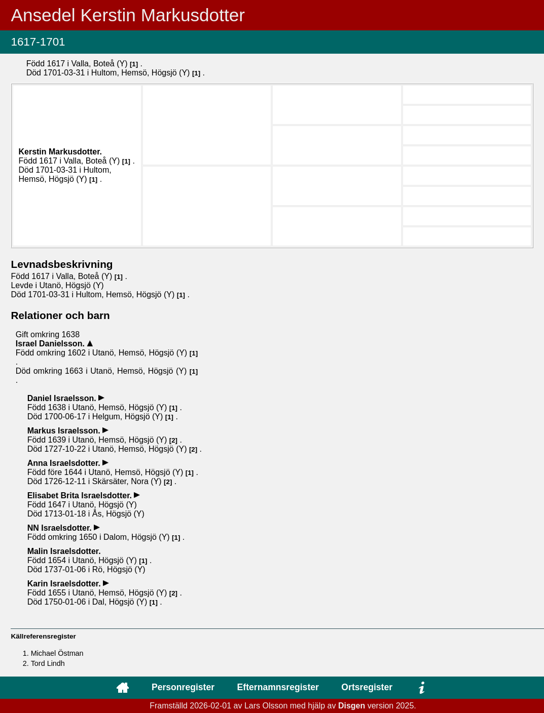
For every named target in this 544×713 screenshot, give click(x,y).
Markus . (65, 430)
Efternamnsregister (278, 687)
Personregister (183, 687)
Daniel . (63, 398)
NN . (60, 528)
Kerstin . (60, 151)
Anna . (65, 463)
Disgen (351, 705)
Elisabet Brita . (80, 495)
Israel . (51, 343)
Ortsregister (366, 687)
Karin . (65, 583)
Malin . (64, 551)
